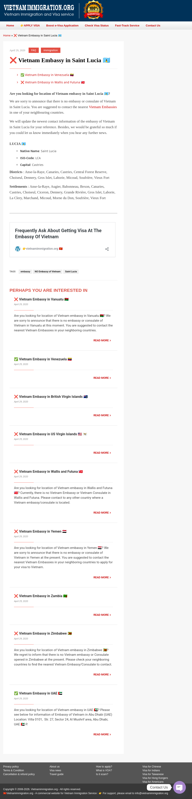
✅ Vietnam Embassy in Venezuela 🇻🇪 (44, 75)
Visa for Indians (151, 770)
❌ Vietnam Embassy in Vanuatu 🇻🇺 (41, 299)
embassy (25, 271)
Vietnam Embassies (103, 107)
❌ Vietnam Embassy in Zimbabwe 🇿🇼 (43, 633)
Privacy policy (11, 766)
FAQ (33, 50)
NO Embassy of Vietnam (47, 271)
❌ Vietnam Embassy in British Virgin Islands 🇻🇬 (51, 397)
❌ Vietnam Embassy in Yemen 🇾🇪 (40, 531)
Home (7, 35)
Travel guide (57, 774)
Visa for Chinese (151, 766)
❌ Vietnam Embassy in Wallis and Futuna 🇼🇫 (50, 82)
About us (55, 766)
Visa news (55, 770)
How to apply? (104, 766)
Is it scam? (102, 774)
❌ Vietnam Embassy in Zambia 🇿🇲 (40, 596)
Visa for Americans (153, 781)
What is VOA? (104, 770)
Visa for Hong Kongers (155, 778)
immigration (50, 50)
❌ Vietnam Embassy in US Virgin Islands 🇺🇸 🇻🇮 (50, 434)
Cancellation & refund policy (19, 774)
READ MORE (101, 340)
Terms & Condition (13, 770)
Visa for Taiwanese (153, 774)
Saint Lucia (71, 271)
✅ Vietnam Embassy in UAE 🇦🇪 (38, 693)
